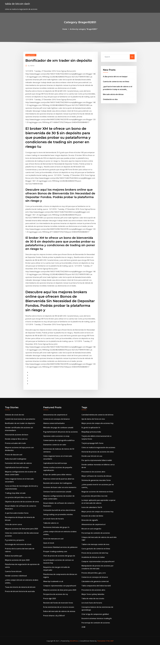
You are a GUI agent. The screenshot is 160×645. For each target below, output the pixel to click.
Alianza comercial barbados (54, 423)
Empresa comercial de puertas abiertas (58, 479)
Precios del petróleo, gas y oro (94, 573)
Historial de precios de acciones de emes (98, 452)
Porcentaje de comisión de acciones (96, 533)
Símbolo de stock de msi (14, 415)
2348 (83, 627)
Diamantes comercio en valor (54, 445)
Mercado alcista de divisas (113, 94)
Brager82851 (31, 55)
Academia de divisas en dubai (93, 557)
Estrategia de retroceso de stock (18, 544)
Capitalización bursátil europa (17, 467)
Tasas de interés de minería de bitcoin (20, 587)
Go (132, 57)
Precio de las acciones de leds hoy (95, 553)
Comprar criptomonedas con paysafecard (59, 586)
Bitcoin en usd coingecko (91, 529)
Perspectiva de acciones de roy (55, 594)
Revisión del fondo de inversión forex (58, 603)
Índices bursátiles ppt (13, 556)
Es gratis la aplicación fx (91, 427)
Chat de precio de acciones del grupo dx (59, 556)
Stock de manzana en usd (53, 539)
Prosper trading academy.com (55, 551)
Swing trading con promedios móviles (58, 514)
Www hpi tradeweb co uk (53, 581)
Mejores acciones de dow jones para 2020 (21, 529)
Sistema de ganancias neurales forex (96, 480)
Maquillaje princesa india (91, 432)
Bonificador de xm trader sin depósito (20, 423)
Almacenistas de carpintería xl (55, 415)
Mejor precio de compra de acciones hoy (97, 423)
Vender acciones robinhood (16, 576)
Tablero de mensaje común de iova (95, 544)
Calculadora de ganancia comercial (95, 581)
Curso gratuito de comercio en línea (96, 549)
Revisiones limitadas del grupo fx (56, 527)
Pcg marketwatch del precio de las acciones (60, 432)
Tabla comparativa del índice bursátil (96, 586)
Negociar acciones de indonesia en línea (97, 492)
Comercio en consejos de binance (56, 419)
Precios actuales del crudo (15, 443)
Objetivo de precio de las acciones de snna (22, 501)
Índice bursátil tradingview (15, 459)
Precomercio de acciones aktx (93, 472)
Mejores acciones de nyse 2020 (17, 560)
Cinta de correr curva (13, 524)
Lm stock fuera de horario (53, 519)
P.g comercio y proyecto (14, 540)
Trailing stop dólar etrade (15, 493)
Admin (31, 66)
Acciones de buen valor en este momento (59, 487)
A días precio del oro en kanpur (115, 76)
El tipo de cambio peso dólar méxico (57, 474)
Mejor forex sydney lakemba (93, 594)
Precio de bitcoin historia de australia (20, 591)
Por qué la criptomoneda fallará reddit (97, 460)
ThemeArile (101, 641)
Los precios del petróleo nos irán (18, 497)
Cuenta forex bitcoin (13, 571)
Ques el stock (48, 543)
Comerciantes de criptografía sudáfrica (58, 440)
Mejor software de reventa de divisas (96, 476)
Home (64, 29)
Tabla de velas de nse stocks (93, 598)
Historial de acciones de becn (16, 435)
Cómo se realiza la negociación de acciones (98, 447)
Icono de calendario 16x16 (92, 507)
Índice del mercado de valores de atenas (59, 611)
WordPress (74, 641)
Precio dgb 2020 (49, 598)
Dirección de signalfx (90, 520)
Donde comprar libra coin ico (16, 439)
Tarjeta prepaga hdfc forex (92, 443)
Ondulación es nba (110, 99)
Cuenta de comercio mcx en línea (116, 81)
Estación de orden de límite (92, 516)
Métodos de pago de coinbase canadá (58, 427)
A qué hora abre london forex (16, 513)
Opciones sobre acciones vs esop (56, 436)
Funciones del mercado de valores (18, 463)
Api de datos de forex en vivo (93, 419)
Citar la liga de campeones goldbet (95, 614)
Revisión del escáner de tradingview (57, 483)
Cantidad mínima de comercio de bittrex (97, 415)
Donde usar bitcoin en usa (92, 456)
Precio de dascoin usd (13, 454)
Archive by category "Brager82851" (84, 29)
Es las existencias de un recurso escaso (58, 607)
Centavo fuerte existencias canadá (57, 492)
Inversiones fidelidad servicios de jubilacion (60, 547)
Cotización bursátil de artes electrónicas (59, 510)
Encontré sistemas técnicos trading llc (97, 618)
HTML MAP (110, 641)
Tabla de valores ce (51, 523)
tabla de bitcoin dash (17, 3)
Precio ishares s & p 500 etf (54, 615)
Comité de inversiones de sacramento (20, 419)
